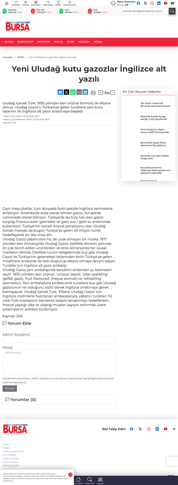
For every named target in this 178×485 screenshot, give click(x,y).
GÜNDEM (84, 41)
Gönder (10, 388)
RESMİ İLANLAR (11, 465)
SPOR (70, 41)
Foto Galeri (36, 3)
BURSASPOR (25, 41)
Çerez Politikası (10, 462)
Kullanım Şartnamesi (13, 451)
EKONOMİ (43, 41)
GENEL (98, 41)
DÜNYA (58, 41)
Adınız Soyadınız (16, 334)
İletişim (6, 448)
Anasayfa (16, 3)
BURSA (9, 41)
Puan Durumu (70, 3)
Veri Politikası (9, 455)
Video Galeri (48, 3)
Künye (6, 444)
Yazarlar (25, 3)
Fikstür (58, 3)
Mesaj (7, 347)
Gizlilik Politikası (11, 458)
